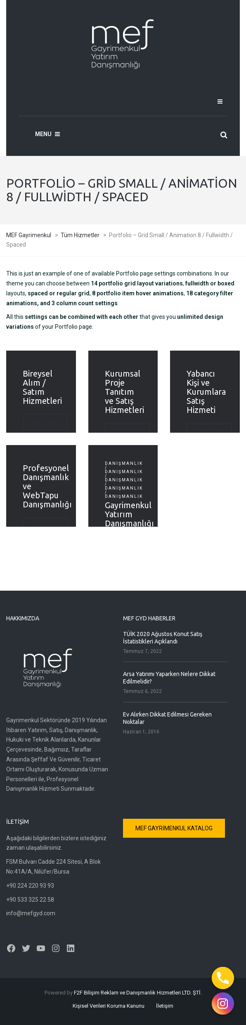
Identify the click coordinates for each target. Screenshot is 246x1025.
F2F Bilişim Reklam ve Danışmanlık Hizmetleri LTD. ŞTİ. (138, 993)
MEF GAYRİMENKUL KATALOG (174, 828)
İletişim (164, 1006)
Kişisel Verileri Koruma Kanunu (108, 1006)
